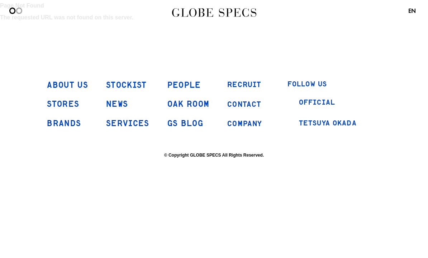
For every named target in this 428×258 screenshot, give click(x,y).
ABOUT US (67, 85)
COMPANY (244, 124)
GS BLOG (185, 124)
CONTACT (244, 104)
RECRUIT (244, 85)
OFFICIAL (311, 103)
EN (412, 11)
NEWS (117, 105)
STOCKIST (126, 85)
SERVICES (127, 124)
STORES (63, 105)
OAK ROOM (188, 105)
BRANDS (64, 124)
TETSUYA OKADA (322, 123)
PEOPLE (184, 85)
